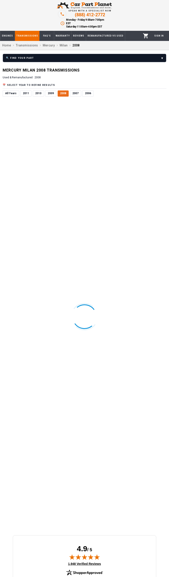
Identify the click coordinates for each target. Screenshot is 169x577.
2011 (26, 93)
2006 (88, 93)
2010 (38, 93)
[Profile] (159, 36)
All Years (11, 93)
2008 (63, 93)
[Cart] (146, 36)
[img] (84, 557)
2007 (75, 93)
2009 (51, 93)
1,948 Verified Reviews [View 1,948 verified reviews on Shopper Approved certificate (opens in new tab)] (84, 564)
